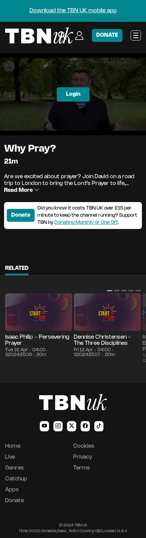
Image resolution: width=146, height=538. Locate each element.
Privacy (82, 457)
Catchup (16, 478)
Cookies (83, 446)
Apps (12, 489)
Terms (81, 468)
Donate (20, 215)
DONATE (107, 35)
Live (10, 457)
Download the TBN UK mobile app (73, 10)
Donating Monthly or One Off (86, 222)
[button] (109, 290)
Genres (14, 468)
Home (12, 446)
